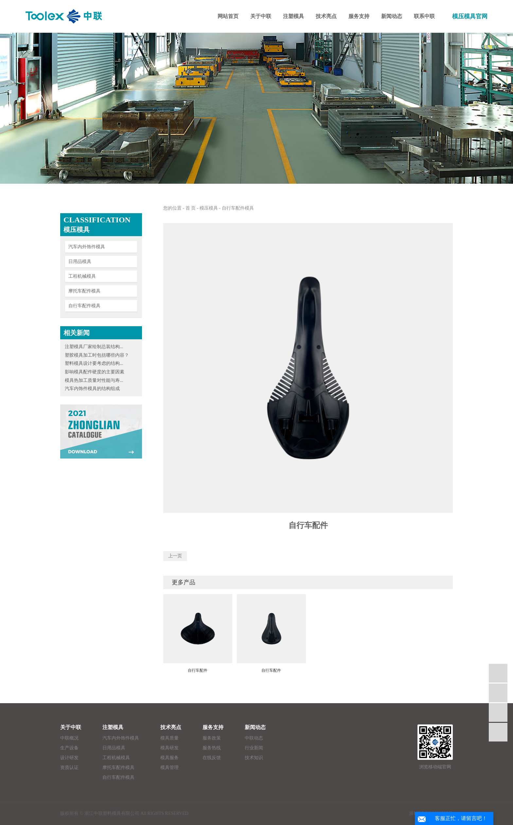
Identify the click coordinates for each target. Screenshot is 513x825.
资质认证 (69, 767)
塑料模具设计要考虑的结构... (94, 363)
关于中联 (70, 727)
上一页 (175, 555)
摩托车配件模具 (84, 291)
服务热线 (212, 747)
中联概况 (69, 738)
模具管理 (169, 767)
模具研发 (169, 747)
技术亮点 (170, 727)
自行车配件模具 (84, 305)
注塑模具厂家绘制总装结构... (94, 346)
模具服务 (169, 757)
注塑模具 (112, 727)
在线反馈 (212, 757)
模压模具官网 (469, 16)
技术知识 (254, 757)
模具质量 (169, 738)
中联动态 (254, 738)
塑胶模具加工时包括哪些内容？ (97, 355)
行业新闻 (254, 747)
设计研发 (69, 757)
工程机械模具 (82, 276)
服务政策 (212, 738)
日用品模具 (79, 261)
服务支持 (213, 727)
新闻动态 (255, 727)
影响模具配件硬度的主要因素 (94, 371)
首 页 (191, 208)
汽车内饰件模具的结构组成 (92, 388)
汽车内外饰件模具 (86, 246)
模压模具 (209, 208)
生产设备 (69, 747)
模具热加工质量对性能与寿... (94, 380)
